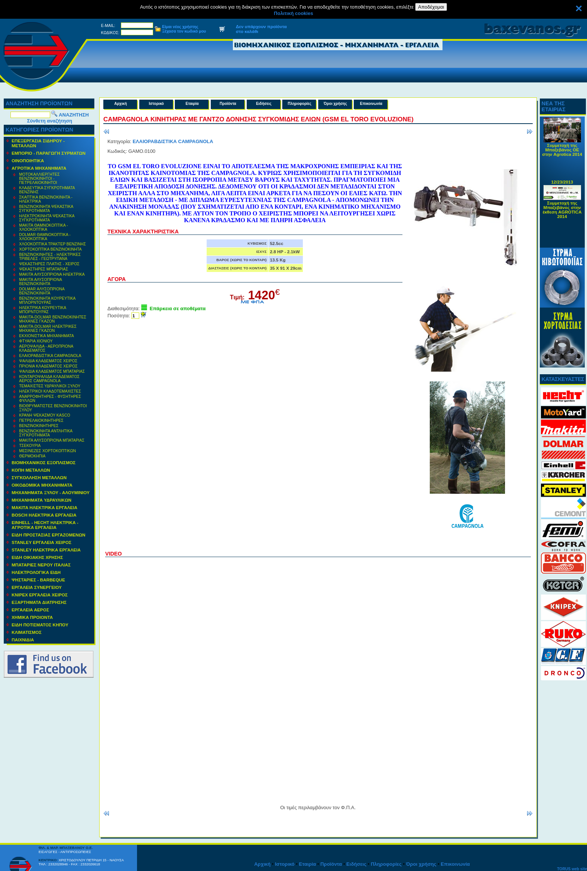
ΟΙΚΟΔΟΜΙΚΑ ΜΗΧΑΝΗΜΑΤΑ (42, 485)
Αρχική (120, 104)
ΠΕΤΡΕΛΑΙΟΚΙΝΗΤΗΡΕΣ (41, 420)
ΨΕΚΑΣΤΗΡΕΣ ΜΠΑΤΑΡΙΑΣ (43, 269)
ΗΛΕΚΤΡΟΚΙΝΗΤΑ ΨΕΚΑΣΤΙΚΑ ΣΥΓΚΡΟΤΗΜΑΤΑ (46, 218)
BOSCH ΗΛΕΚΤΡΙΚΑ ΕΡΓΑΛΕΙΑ (44, 514)
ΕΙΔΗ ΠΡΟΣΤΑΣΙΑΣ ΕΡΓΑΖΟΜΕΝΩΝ (48, 534)
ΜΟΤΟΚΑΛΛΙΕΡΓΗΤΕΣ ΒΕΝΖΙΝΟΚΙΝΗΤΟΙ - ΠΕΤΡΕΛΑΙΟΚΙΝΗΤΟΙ (39, 178)
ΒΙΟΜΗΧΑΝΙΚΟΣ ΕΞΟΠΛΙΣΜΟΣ (44, 462)
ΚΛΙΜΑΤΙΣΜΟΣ (27, 632)
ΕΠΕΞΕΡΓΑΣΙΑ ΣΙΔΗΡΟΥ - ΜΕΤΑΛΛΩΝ (38, 143)
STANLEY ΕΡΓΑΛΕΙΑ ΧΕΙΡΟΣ (42, 542)
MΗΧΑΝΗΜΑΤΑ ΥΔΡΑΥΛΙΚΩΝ (42, 500)
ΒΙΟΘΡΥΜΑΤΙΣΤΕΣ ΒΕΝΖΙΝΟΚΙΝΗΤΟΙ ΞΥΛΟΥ (53, 408)
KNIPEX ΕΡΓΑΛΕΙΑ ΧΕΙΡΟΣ (40, 594)
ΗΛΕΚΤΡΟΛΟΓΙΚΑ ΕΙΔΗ (36, 572)
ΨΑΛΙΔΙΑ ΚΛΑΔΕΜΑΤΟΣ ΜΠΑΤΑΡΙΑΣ (52, 371)
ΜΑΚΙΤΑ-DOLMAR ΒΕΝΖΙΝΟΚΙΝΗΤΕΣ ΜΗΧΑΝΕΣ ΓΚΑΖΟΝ (52, 319)
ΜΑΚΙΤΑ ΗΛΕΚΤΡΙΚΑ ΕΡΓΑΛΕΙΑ (44, 507)
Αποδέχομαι (431, 7)
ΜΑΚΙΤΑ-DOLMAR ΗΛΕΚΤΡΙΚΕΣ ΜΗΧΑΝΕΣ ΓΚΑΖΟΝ (47, 328)
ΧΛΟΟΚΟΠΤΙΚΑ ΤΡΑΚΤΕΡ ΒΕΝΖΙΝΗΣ (52, 244)
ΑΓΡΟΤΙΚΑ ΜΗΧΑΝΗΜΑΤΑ (39, 168)
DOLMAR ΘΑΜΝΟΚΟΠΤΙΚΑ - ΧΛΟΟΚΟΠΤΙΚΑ (44, 237)
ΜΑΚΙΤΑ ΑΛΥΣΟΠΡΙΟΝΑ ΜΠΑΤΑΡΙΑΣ (51, 440)
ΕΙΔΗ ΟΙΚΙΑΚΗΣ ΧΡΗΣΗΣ (37, 557)
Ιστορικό (156, 104)
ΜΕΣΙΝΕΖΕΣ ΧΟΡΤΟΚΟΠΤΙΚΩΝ (47, 451)
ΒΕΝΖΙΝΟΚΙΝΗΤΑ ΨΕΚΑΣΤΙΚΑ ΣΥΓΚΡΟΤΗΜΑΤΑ (46, 209)
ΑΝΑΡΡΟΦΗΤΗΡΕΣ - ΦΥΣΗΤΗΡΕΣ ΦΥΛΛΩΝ (50, 398)
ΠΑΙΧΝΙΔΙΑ (23, 639)
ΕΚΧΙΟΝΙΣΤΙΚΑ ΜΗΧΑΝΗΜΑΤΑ (46, 336)
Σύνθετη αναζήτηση (49, 121)
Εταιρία (192, 104)
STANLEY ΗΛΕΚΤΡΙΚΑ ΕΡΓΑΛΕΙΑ (46, 549)
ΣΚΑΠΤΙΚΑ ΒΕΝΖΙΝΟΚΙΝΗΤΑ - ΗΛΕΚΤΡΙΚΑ (45, 199)
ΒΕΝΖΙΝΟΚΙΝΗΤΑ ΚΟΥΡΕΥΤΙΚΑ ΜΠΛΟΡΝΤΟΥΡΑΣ (47, 300)
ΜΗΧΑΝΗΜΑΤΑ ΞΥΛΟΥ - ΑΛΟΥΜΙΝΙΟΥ (50, 492)
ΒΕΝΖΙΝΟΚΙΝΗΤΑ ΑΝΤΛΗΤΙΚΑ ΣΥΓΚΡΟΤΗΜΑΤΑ (46, 433)
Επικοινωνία (371, 104)
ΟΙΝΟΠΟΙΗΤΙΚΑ (28, 160)
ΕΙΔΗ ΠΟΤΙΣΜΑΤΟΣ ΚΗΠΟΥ (40, 624)
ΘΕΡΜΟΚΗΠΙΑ (32, 456)
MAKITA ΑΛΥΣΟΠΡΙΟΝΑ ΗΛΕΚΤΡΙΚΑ (52, 274)
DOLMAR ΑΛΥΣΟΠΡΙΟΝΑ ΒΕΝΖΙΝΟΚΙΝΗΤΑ (42, 291)
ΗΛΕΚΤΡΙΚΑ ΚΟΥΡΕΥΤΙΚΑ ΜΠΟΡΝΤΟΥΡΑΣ (42, 310)
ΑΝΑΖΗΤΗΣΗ (74, 115)
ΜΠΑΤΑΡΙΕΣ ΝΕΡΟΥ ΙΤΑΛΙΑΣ (41, 564)
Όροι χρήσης (335, 104)
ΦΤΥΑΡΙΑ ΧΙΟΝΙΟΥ (36, 341)
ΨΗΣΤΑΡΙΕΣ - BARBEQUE (38, 579)
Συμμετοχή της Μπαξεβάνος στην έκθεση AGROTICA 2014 (562, 213)
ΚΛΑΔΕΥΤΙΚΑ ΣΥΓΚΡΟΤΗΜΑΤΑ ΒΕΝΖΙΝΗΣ (47, 190)
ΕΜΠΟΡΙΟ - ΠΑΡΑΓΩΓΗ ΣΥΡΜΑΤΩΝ (49, 153)
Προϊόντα (228, 104)
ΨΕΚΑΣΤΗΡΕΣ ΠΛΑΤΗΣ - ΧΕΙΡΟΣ (49, 264)
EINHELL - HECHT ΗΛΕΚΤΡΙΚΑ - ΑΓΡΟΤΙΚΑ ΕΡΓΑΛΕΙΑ (45, 525)
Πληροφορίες (299, 104)
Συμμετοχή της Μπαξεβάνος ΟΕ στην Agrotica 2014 (562, 153)
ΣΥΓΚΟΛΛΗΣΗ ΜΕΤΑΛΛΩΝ (39, 477)
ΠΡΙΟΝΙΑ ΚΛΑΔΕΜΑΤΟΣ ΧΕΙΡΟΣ (48, 366)
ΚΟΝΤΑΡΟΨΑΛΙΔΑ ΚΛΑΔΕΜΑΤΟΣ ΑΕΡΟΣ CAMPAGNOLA (49, 379)
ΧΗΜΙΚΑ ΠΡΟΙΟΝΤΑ (32, 617)
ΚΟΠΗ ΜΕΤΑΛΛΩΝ (31, 470)
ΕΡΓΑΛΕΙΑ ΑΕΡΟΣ (30, 609)
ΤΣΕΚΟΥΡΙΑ (30, 446)
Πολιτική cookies (293, 13)
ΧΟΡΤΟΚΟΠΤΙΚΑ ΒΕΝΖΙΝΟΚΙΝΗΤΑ (50, 249)
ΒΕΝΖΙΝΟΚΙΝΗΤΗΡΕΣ (38, 426)
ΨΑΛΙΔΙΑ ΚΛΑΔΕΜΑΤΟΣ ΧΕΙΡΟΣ (48, 361)
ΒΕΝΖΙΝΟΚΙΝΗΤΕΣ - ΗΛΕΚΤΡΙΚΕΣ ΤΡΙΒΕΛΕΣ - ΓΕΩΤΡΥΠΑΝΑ (50, 256)
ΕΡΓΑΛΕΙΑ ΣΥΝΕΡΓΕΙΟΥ (37, 587)
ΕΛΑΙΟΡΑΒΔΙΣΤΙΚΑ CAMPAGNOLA (50, 356)
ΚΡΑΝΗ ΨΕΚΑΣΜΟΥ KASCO (44, 415)
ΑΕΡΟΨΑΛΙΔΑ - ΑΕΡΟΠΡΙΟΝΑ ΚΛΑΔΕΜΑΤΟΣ (46, 348)
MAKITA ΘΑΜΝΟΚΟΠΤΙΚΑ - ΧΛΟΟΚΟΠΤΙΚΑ (43, 227)
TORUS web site (572, 869)
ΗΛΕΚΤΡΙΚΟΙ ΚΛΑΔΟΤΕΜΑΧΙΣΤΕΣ (50, 391)
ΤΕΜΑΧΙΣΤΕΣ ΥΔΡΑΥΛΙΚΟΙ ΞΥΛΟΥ (49, 386)
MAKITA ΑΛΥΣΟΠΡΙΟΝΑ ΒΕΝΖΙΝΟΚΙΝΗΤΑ (40, 282)
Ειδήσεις (263, 104)
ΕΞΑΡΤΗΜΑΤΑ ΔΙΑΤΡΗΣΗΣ (39, 602)
